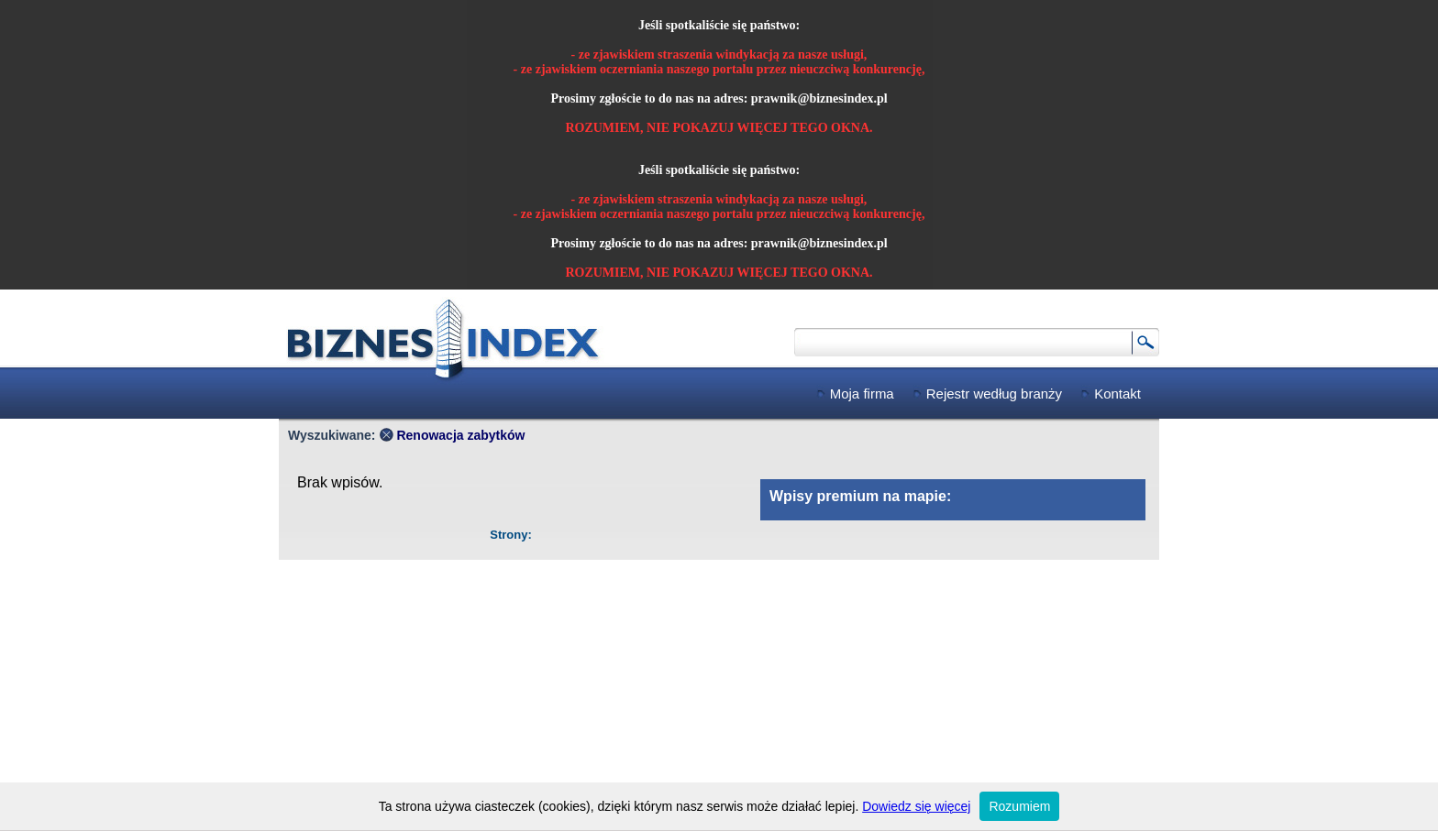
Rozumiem (1019, 806)
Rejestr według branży (994, 393)
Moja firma (862, 393)
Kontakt (1117, 393)
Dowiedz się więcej (916, 806)
